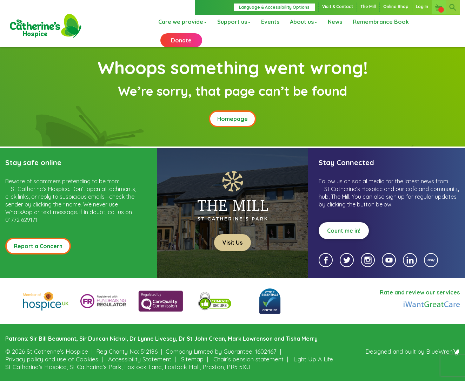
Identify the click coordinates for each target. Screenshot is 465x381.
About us (302, 29)
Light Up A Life (313, 358)
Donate (439, 29)
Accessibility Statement (139, 358)
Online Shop (395, 6)
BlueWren (443, 351)
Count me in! (343, 229)
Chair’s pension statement (248, 358)
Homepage (232, 118)
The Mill (368, 6)
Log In (422, 6)
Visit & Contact (337, 6)
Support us (232, 29)
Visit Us (232, 241)
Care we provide (181, 29)
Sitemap (192, 358)
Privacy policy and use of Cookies (51, 358)
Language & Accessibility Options (274, 7)
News (333, 29)
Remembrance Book (379, 29)
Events (269, 29)
